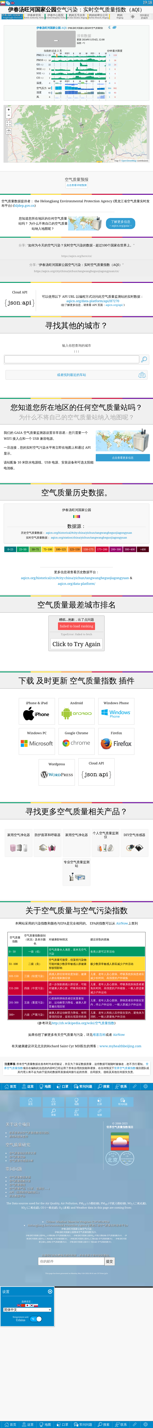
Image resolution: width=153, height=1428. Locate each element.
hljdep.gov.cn (24, 205)
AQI (51, 27)
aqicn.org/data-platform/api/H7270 (92, 301)
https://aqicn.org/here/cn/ (76, 256)
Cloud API (96, 821)
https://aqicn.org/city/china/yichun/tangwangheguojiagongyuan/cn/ (76, 271)
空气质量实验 (17, 1307)
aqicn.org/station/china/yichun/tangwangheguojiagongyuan (89, 537)
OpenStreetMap (129, 161)
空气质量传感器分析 (21, 1310)
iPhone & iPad (37, 761)
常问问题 (14, 1319)
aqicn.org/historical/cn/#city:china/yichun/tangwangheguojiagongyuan (75, 578)
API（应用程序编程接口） (25, 1342)
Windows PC (37, 791)
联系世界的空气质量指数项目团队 (29, 1283)
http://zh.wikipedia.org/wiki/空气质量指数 (83, 1173)
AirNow (121, 1073)
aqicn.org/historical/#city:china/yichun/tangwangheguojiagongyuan (89, 532)
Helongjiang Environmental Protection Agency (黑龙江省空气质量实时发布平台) (78, 1375)
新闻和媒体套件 (18, 1286)
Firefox (116, 791)
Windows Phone (116, 761)
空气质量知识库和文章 (22, 1303)
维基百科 (99, 1184)
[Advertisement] (76, 617)
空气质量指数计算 (20, 1331)
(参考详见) (77, 1128)
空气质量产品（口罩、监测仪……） (30, 1338)
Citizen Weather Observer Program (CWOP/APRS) (77, 1372)
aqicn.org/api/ (114, 305)
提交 (109, 1411)
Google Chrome (76, 791)
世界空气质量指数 (125, 1218)
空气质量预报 (17, 1335)
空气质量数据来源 (20, 1327)
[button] (80, 124)
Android (76, 761)
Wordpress (57, 822)
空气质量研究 (18, 1295)
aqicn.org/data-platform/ (76, 583)
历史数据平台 (17, 1346)
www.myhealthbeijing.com (120, 1196)
